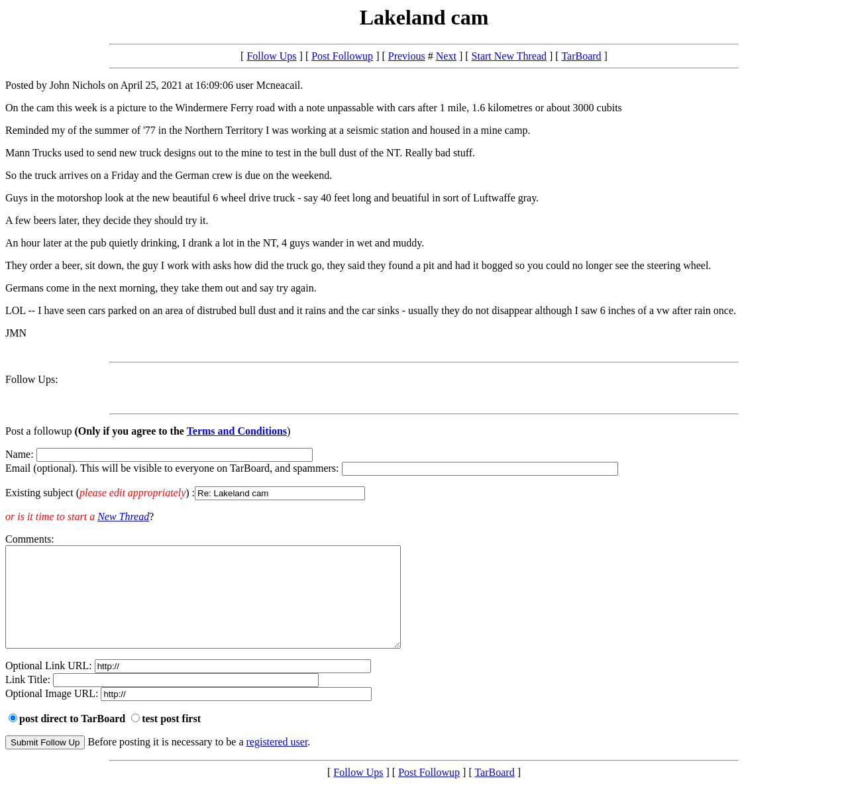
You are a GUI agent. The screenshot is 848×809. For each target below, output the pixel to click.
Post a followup (38, 431)
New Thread (123, 516)
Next (446, 56)
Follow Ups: (31, 379)
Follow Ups (271, 56)
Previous (406, 56)
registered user (277, 761)
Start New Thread (509, 56)
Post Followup (342, 56)
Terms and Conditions (237, 431)
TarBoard (581, 56)
